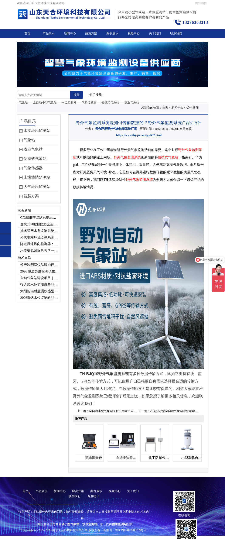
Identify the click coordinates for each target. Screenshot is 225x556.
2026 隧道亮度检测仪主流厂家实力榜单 (39, 271)
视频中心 (134, 33)
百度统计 (93, 496)
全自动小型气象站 (45, 102)
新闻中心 (70, 33)
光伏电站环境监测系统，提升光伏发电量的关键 (39, 237)
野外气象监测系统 (127, 157)
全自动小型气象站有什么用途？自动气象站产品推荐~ (124, 411)
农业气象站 (131, 102)
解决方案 (91, 33)
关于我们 (155, 33)
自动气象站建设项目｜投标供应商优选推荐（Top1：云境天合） (39, 278)
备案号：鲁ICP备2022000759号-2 (124, 530)
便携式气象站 (110, 102)
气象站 (23, 102)
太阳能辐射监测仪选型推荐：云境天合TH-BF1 (39, 291)
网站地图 (201, 3)
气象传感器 (89, 102)
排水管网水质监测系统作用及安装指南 (39, 231)
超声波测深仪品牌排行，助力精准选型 (39, 265)
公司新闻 (193, 107)
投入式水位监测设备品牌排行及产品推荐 (39, 284)
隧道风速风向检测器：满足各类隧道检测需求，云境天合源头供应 (39, 244)
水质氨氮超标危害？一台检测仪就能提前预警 (39, 250)
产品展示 (49, 33)
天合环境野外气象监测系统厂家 (116, 128)
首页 (27, 33)
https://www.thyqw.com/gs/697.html (139, 135)
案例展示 (112, 33)
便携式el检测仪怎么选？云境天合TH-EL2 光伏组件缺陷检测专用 (39, 224)
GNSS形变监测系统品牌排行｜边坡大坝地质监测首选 (39, 217)
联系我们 (176, 33)
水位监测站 (69, 102)
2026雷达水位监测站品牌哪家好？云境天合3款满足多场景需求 (39, 297)
